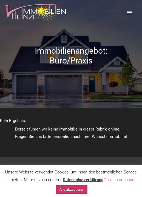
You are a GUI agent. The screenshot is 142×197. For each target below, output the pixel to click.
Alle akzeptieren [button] (71, 189)
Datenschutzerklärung (83, 179)
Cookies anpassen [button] (120, 179)
